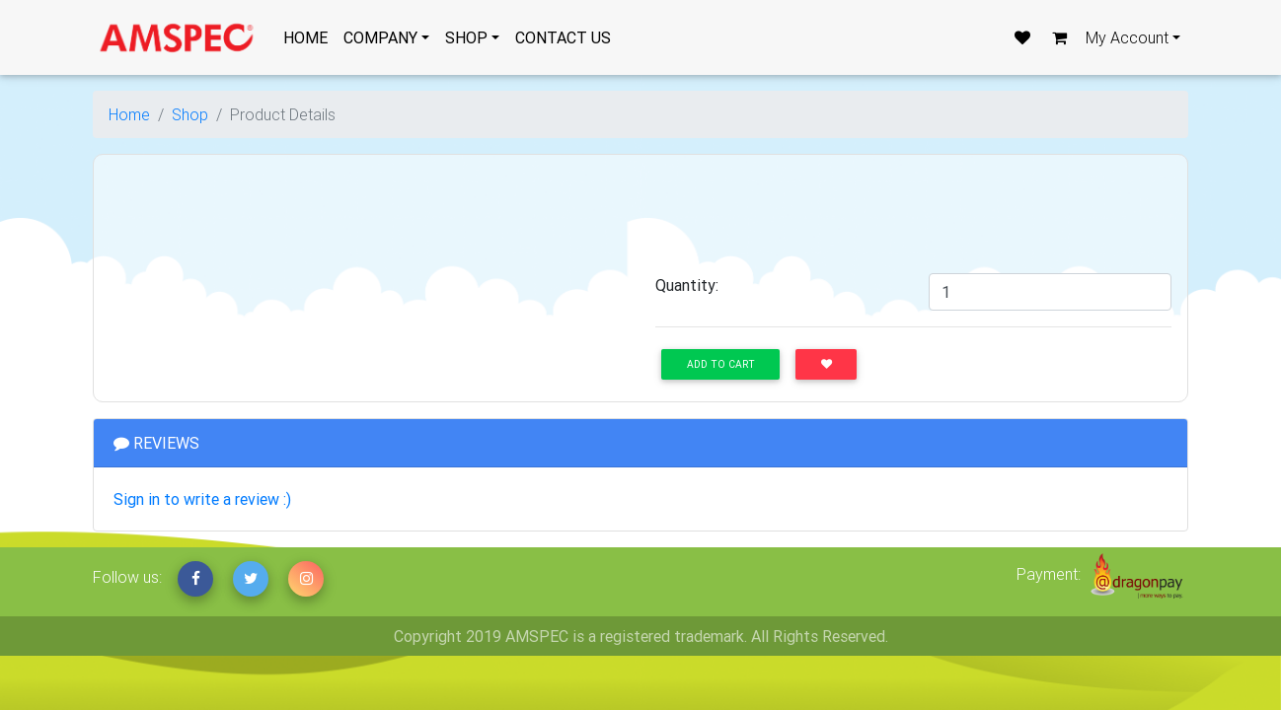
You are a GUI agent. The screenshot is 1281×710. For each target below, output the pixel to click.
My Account (1127, 37)
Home (129, 114)
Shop (190, 114)
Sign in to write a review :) (202, 499)
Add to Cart (721, 364)
